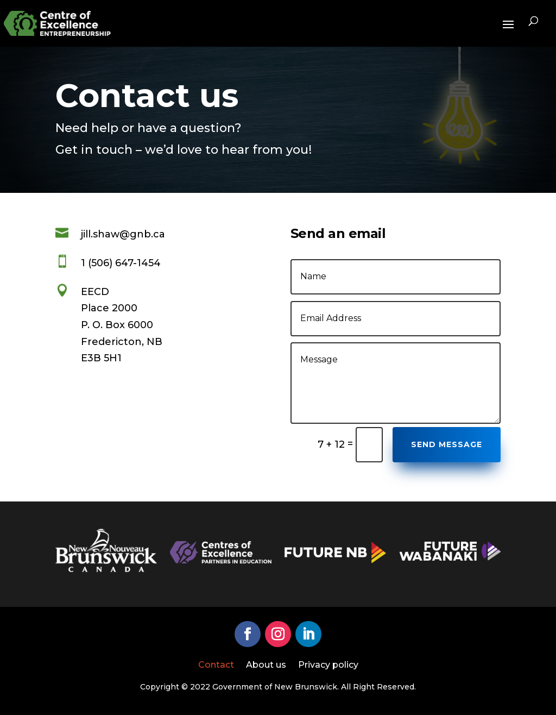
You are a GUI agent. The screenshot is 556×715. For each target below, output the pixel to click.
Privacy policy (328, 665)
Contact (216, 665)
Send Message (446, 444)
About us (266, 665)
